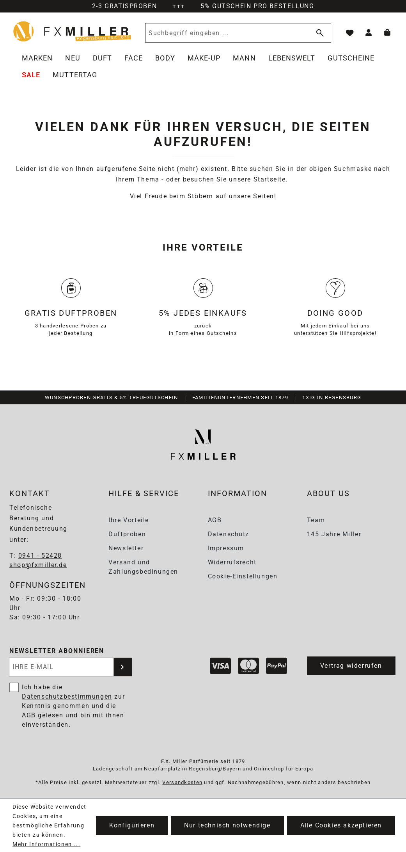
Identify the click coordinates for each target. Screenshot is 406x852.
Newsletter (126, 548)
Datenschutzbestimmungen (67, 696)
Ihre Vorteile (128, 520)
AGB (215, 520)
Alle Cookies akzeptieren (341, 825)
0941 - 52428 (40, 555)
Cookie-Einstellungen (243, 576)
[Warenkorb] (387, 32)
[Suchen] (318, 32)
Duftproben (127, 534)
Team (316, 520)
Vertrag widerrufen (351, 665)
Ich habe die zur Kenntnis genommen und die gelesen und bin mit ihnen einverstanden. (73, 705)
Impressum (226, 548)
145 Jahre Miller (334, 534)
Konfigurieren (131, 825)
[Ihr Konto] (368, 32)
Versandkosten (182, 782)
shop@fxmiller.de (38, 565)
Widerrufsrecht (232, 562)
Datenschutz (229, 534)
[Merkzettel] (349, 32)
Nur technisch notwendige (227, 825)
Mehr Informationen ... (46, 844)
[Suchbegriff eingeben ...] (225, 32)
